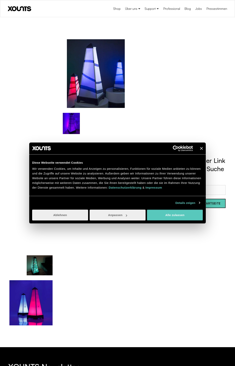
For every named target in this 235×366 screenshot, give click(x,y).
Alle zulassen (175, 215)
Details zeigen (185, 202)
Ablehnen (60, 215)
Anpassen (117, 215)
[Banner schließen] (201, 148)
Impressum (153, 187)
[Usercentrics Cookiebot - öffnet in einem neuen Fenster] (175, 148)
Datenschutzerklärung (125, 187)
